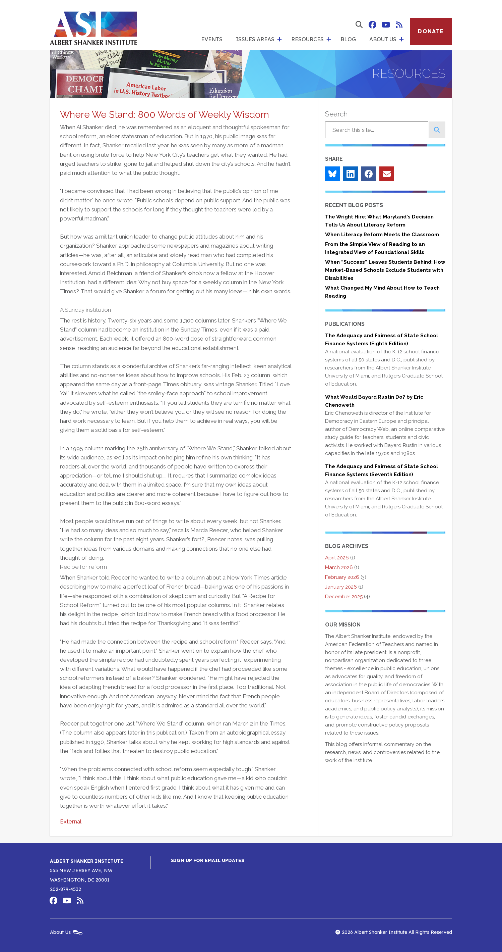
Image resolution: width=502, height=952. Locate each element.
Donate (431, 31)
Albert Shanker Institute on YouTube (385, 25)
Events (212, 39)
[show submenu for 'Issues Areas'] (279, 40)
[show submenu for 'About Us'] (401, 40)
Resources (307, 39)
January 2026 (341, 587)
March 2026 (339, 567)
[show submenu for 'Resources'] (329, 40)
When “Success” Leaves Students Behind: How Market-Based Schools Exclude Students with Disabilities (385, 270)
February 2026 (342, 577)
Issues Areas (255, 39)
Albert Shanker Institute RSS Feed (399, 25)
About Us (382, 39)
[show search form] (359, 25)
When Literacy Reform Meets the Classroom (382, 235)
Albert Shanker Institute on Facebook (372, 25)
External (70, 821)
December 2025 (344, 597)
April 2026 (337, 558)
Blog (348, 39)
